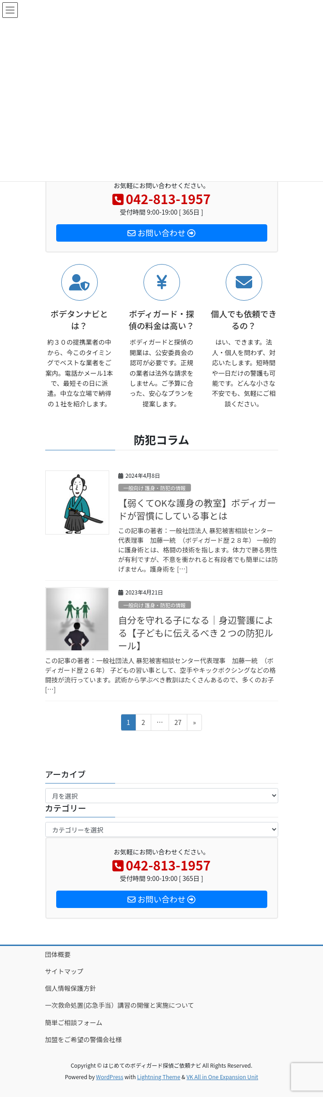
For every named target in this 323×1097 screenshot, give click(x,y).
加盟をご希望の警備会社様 (83, 1039)
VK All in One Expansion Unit (222, 1077)
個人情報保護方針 (70, 988)
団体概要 (58, 954)
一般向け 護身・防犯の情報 (154, 488)
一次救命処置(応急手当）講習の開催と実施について (123, 1005)
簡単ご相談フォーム (74, 1022)
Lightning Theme (158, 1077)
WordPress (109, 1077)
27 (178, 724)
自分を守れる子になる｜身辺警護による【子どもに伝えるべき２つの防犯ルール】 (196, 632)
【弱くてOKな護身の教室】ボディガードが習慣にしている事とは (197, 509)
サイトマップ (64, 971)
